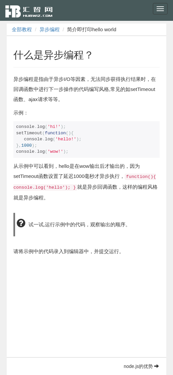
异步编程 (50, 29)
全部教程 (22, 29)
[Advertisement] (86, 310)
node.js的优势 (141, 366)
